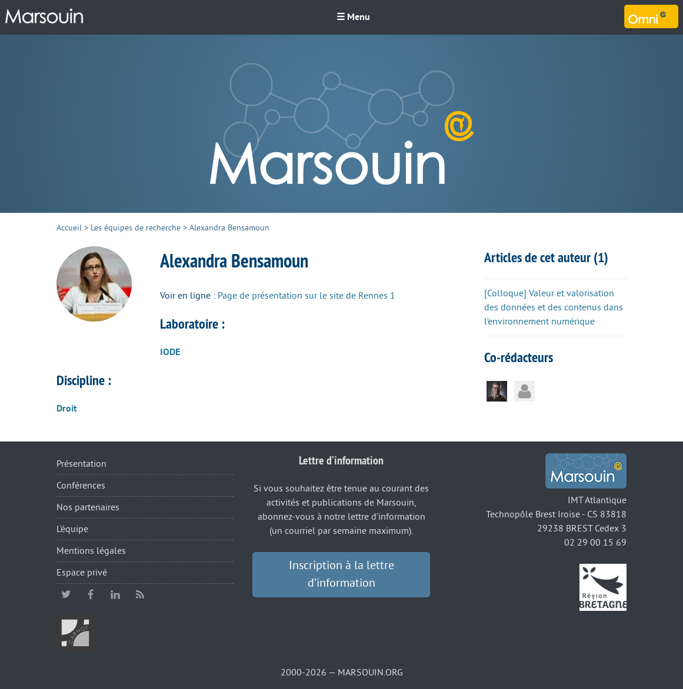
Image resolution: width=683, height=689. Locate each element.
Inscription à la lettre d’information (341, 574)
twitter (65, 594)
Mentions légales (91, 551)
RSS (140, 594)
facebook (90, 594)
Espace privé (81, 572)
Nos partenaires (87, 507)
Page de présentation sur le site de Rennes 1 (306, 295)
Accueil (69, 227)
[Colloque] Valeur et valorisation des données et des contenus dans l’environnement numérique (553, 307)
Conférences (80, 485)
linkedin (115, 594)
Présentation (81, 464)
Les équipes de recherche (136, 227)
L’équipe (72, 529)
